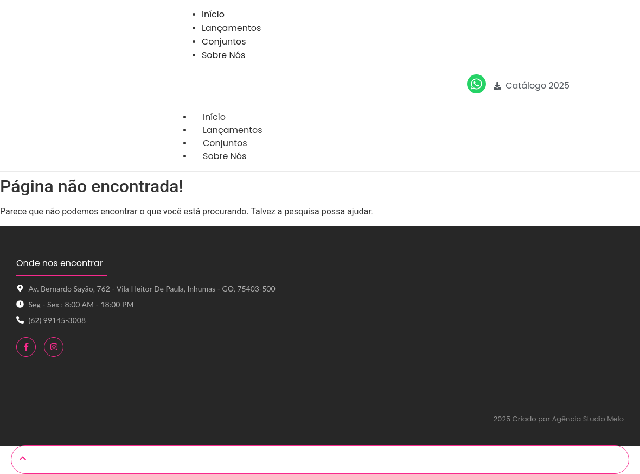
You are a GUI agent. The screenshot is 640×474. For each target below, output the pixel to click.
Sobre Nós (224, 156)
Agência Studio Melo (588, 419)
